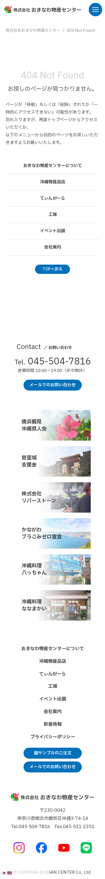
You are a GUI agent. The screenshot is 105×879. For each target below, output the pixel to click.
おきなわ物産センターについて (52, 166)
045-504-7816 (52, 363)
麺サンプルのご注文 (52, 753)
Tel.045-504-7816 (30, 826)
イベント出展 (52, 231)
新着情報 (53, 724)
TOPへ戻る (52, 269)
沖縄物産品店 (52, 182)
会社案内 (52, 247)
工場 (52, 214)
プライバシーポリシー (52, 737)
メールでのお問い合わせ (52, 385)
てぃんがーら (52, 198)
